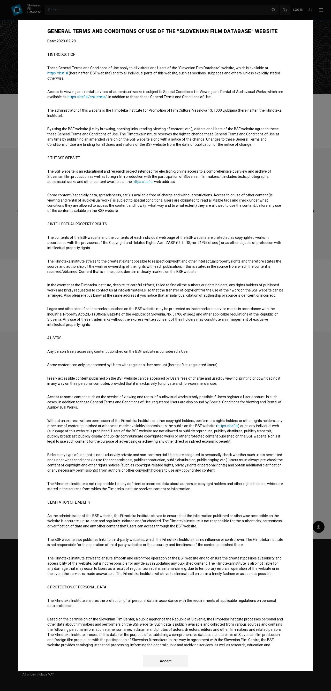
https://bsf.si (57, 73)
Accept (165, 661)
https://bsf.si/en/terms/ (87, 97)
